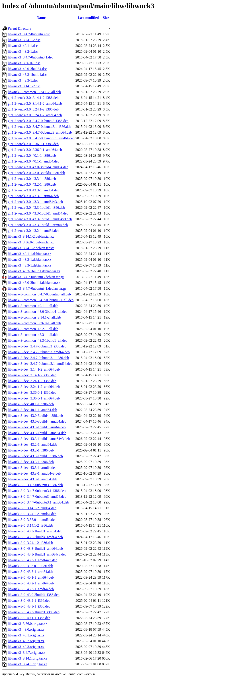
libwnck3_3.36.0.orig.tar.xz (27, 624)
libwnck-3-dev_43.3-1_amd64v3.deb (34, 473)
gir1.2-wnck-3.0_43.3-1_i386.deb (32, 179)
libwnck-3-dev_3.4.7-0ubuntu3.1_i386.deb (38, 358)
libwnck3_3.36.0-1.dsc (24, 63)
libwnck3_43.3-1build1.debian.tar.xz (34, 271)
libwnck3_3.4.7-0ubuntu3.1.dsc (30, 57)
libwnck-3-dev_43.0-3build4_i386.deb (35, 415)
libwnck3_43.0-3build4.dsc (27, 69)
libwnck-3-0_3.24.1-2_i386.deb (30, 543)
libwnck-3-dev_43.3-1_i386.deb (31, 462)
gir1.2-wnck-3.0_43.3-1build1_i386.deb (36, 207)
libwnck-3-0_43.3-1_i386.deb (29, 606)
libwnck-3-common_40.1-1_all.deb (33, 306)
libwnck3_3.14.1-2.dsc (24, 86)
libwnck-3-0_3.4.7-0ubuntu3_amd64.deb (37, 496)
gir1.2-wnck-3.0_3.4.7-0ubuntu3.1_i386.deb (39, 126)
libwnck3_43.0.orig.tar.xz (26, 629)
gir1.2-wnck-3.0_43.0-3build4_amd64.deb (38, 167)
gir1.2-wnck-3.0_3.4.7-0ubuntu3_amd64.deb (40, 132)
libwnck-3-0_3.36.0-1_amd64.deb (32, 520)
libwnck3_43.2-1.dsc (23, 51)
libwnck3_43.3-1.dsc (23, 80)
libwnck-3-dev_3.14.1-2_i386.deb (32, 375)
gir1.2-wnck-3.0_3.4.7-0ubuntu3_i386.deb (38, 121)
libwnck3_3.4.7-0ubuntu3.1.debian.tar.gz (37, 288)
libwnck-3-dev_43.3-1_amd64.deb (32, 479)
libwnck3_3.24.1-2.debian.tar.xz (31, 248)
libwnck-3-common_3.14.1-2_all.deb (34, 317)
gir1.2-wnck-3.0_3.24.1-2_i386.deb (33, 109)
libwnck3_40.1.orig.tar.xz (26, 635)
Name (41, 18)
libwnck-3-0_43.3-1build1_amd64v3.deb (37, 554)
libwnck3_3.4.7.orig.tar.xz (26, 652)
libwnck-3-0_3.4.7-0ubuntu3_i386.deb (35, 485)
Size (106, 18)
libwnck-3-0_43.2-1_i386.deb (29, 600)
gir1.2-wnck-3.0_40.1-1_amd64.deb (33, 161)
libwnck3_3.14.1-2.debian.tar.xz (31, 236)
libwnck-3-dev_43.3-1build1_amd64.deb (37, 433)
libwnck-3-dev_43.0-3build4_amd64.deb (37, 421)
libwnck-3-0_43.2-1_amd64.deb (31, 583)
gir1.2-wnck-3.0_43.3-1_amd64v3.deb (35, 202)
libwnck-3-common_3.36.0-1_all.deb (34, 323)
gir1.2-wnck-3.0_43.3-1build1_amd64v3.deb (40, 219)
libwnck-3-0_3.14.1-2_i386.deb (30, 525)
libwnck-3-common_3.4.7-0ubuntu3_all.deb (39, 294)
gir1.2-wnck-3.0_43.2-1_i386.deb (32, 184)
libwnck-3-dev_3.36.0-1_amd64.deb (34, 398)
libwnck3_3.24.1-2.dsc (24, 40)
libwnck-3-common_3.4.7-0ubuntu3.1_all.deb (41, 300)
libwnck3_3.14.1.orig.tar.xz (27, 658)
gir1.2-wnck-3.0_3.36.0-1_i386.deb (33, 144)
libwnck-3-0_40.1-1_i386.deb (29, 618)
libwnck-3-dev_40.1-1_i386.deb (31, 404)
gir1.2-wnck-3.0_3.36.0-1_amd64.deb (35, 150)
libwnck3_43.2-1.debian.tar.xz (29, 259)
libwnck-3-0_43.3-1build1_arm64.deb (35, 531)
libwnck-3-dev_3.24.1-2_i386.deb (32, 381)
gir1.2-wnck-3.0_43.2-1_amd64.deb (33, 231)
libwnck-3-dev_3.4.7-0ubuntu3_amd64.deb (39, 352)
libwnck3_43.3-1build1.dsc (27, 74)
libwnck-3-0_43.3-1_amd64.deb (31, 589)
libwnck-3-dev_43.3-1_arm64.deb (32, 467)
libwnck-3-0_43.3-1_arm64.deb (30, 572)
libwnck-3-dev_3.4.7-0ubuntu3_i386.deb (37, 346)
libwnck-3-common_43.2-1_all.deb (33, 329)
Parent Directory (19, 28)
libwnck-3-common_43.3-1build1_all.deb (37, 340)
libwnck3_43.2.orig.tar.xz (26, 641)
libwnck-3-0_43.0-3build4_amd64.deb (35, 537)
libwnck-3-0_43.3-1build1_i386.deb (33, 612)
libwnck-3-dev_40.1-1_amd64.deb (32, 410)
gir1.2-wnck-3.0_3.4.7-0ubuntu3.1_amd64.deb (41, 138)
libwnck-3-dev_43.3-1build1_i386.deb (35, 456)
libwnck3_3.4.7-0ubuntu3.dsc (29, 34)
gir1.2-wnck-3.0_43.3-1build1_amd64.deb (38, 213)
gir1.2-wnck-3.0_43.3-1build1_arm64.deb (38, 225)
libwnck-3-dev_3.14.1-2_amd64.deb (34, 369)
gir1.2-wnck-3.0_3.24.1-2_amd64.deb (35, 115)
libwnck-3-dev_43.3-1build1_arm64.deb (37, 427)
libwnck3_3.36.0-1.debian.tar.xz (31, 242)
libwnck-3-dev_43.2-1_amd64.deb (32, 444)
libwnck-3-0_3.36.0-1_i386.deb (30, 566)
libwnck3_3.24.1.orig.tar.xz (27, 664)
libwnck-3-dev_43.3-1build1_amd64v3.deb (39, 439)
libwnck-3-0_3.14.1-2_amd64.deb (32, 508)
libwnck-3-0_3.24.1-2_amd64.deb (32, 514)
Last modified (88, 18)
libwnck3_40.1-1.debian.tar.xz (29, 254)
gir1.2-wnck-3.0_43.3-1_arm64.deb (33, 196)
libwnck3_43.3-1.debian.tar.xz (29, 265)
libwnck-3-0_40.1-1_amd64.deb (31, 577)
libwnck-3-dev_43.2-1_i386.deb (31, 450)
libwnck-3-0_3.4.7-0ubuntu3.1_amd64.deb (38, 502)
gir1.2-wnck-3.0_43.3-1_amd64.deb (33, 190)
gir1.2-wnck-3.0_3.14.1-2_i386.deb (33, 98)
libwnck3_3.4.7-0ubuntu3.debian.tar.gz (36, 277)
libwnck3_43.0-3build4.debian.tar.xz (34, 283)
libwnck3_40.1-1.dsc (23, 46)
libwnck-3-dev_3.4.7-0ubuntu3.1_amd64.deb (40, 363)
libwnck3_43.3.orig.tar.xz (26, 647)
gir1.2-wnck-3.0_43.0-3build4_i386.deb (36, 173)
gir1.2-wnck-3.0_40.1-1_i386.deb (32, 155)
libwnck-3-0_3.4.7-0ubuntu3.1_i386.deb (37, 491)
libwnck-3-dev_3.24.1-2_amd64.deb (34, 387)
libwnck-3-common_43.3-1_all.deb (33, 335)
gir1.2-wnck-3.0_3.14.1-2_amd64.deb (35, 103)
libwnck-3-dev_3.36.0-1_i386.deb (32, 392)
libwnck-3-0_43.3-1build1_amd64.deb (35, 548)
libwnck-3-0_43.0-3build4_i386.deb (33, 595)
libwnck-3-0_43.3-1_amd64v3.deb (32, 560)
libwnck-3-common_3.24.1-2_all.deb (34, 92)
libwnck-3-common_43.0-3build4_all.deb (37, 311)
